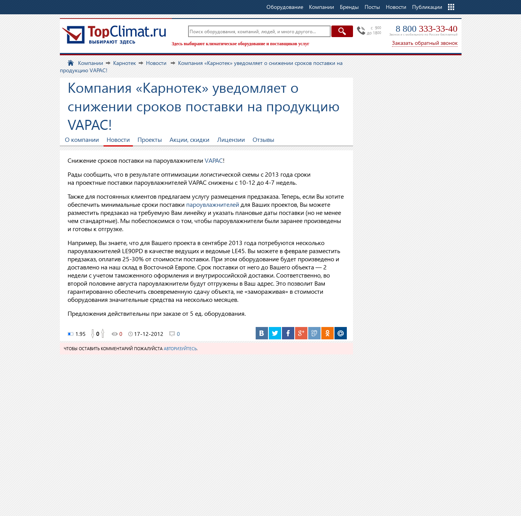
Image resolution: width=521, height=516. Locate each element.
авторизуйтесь (180, 348)
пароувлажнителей (212, 204)
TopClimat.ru (114, 35)
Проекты (149, 139)
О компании (82, 139)
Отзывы (263, 139)
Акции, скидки (189, 139)
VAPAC (214, 160)
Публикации (427, 6)
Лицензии (231, 139)
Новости (396, 6)
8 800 (427, 29)
